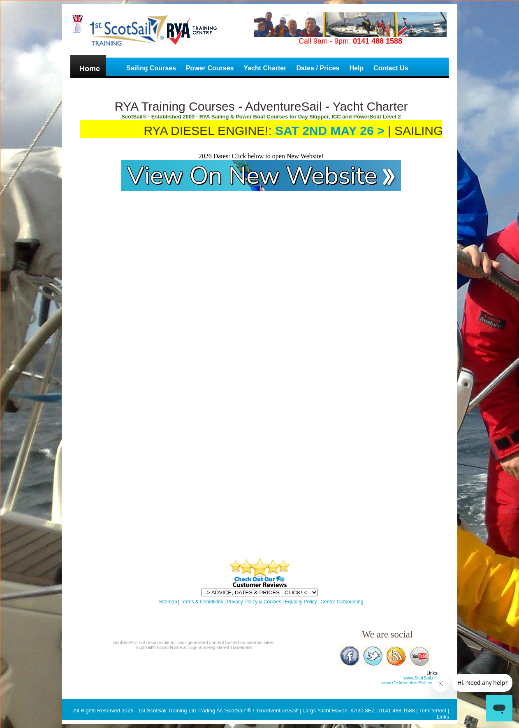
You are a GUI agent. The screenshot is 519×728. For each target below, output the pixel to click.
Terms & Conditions (202, 602)
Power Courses (210, 68)
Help (356, 68)
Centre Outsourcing (341, 602)
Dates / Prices (317, 68)
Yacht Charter (264, 68)
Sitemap (168, 602)
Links (443, 717)
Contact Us (390, 68)
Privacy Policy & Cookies (254, 602)
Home (89, 69)
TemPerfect (432, 710)
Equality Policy (301, 602)
